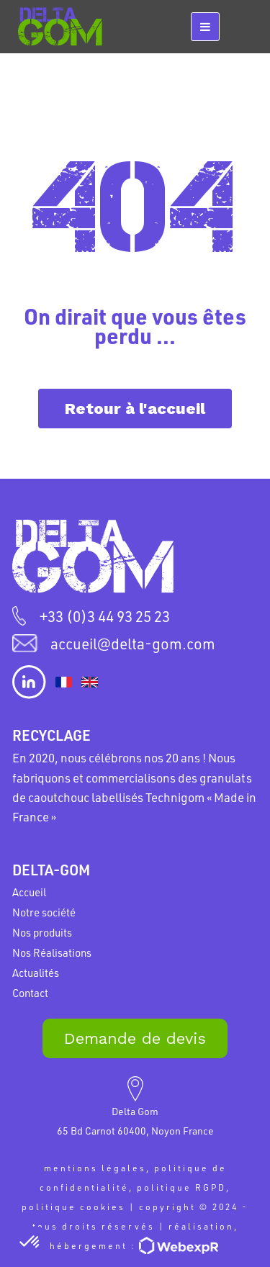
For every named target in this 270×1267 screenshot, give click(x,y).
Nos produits (42, 932)
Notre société (44, 912)
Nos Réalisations (51, 952)
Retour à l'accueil (135, 409)
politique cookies (73, 1206)
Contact (30, 993)
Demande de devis (135, 1038)
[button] (30, 1242)
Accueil (29, 892)
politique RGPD (181, 1187)
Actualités (35, 972)
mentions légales (95, 1167)
